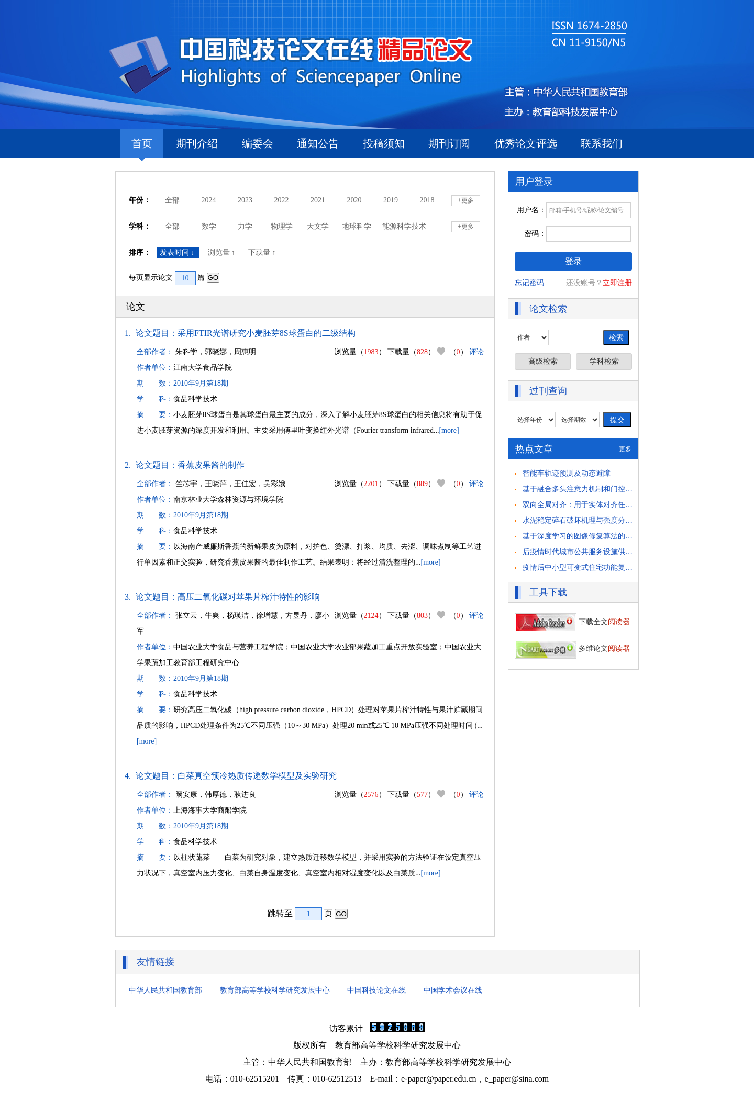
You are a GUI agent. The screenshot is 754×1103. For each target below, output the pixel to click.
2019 (390, 200)
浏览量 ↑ (222, 252)
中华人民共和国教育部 (165, 990)
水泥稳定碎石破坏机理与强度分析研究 (585, 520)
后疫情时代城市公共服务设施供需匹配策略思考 (600, 552)
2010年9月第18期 (200, 383)
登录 (573, 261)
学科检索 (604, 361)
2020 (354, 200)
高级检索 (543, 361)
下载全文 (572, 622)
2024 (209, 200)
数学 (209, 226)
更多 (625, 449)
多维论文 (572, 648)
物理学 (282, 226)
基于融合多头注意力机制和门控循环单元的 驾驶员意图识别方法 (626, 489)
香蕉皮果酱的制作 (211, 464)
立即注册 (617, 283)
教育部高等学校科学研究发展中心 (275, 990)
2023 (245, 200)
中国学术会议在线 (453, 990)
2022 (281, 200)
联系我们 (602, 143)
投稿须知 (384, 143)
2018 (427, 200)
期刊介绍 (197, 143)
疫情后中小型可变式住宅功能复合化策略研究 (596, 567)
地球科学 (356, 226)
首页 (141, 148)
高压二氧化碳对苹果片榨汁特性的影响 (249, 596)
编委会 (257, 143)
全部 (172, 200)
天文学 (318, 226)
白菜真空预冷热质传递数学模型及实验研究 (257, 775)
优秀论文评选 (525, 143)
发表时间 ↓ (178, 252)
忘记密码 (529, 283)
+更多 (466, 200)
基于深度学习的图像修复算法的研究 (581, 536)
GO (213, 278)
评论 (476, 352)
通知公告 (318, 143)
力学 (245, 226)
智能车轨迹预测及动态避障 (567, 473)
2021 (318, 200)
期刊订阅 (449, 143)
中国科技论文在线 (376, 990)
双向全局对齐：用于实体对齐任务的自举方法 (596, 505)
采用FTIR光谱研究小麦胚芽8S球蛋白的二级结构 (267, 333)
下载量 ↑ (263, 252)
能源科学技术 (404, 226)
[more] (449, 430)
